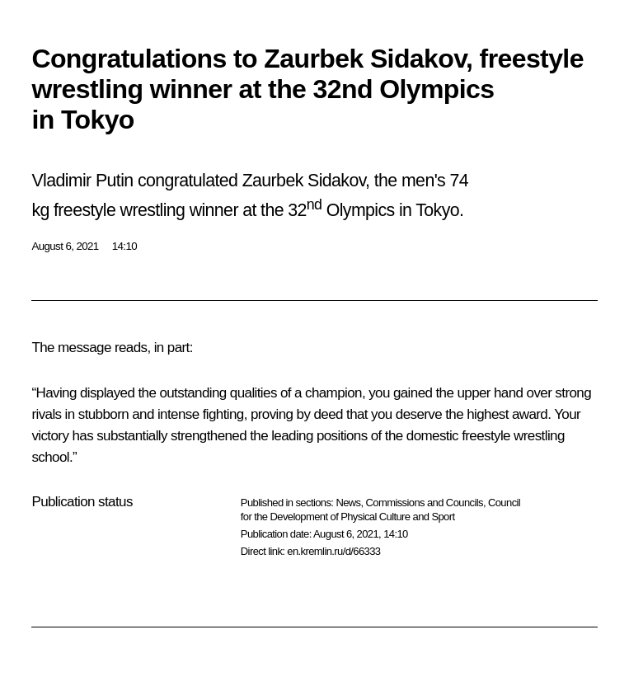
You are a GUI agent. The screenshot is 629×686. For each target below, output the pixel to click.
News (348, 502)
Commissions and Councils (424, 502)
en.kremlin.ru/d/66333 (333, 551)
